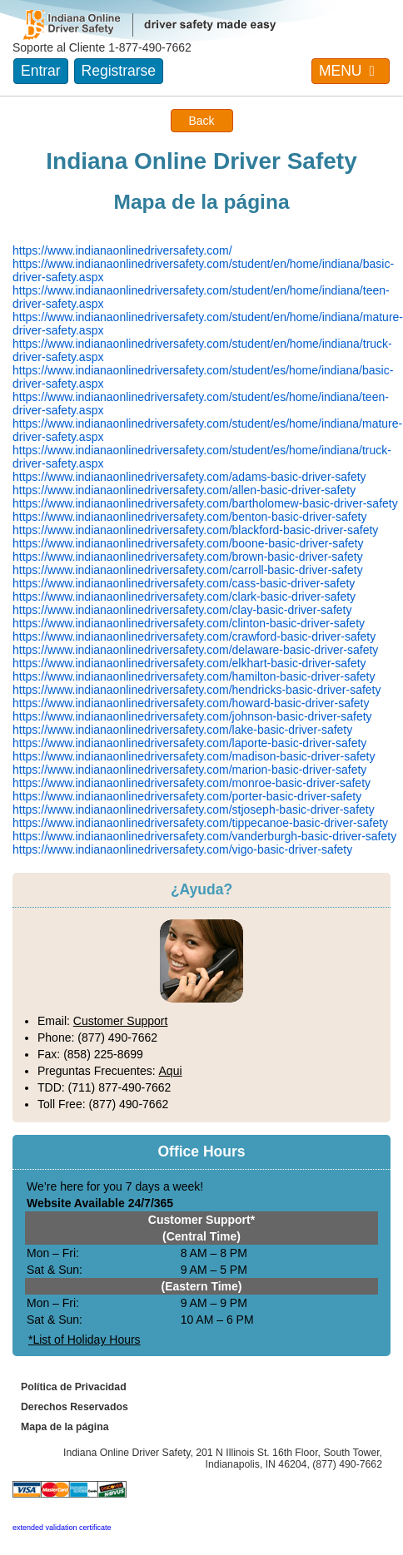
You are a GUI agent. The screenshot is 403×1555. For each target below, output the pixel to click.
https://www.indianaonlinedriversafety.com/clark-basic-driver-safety (184, 596)
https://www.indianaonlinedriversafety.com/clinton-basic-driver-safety (188, 623)
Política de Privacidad (74, 1387)
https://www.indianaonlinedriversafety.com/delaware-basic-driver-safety (195, 649)
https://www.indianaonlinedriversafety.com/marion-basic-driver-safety (189, 769)
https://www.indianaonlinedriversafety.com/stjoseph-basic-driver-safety (193, 809)
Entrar (41, 70)
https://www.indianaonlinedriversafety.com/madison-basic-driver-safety (193, 756)
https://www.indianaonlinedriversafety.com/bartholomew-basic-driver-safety (205, 503)
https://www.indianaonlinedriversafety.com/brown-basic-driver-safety (187, 556)
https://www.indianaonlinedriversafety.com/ (122, 250)
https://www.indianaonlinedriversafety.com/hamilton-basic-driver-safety (193, 676)
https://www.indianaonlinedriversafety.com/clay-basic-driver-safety (181, 610)
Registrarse (119, 70)
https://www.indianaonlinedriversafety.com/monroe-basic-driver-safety (191, 783)
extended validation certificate (62, 1527)
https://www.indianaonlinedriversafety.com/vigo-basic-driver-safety (182, 849)
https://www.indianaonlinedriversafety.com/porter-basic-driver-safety (186, 796)
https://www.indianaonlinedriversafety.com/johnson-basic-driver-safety (192, 716)
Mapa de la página (65, 1427)
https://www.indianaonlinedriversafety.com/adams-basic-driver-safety (189, 476)
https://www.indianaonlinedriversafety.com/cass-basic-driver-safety (183, 583)
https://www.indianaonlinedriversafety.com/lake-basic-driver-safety (182, 729)
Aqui (170, 1070)
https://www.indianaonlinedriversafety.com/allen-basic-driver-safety (184, 490)
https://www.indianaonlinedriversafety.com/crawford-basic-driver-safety (194, 636)
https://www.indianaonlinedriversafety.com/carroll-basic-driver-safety (187, 570)
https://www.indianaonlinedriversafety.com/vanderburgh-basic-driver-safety (204, 836)
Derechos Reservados (74, 1407)
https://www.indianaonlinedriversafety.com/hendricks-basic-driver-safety (196, 689)
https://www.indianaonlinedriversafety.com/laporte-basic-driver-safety (189, 743)
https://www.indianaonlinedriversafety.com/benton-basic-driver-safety (189, 516)
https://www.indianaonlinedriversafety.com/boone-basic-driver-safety (188, 543)
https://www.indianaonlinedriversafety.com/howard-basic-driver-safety (190, 703)
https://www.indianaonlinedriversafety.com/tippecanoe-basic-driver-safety (200, 822)
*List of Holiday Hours (84, 1339)
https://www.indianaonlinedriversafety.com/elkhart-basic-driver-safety (189, 663)
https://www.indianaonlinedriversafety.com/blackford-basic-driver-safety (195, 530)
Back (201, 120)
